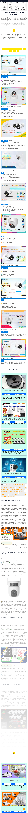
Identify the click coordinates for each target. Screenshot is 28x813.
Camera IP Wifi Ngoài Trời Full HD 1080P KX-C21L (12, 138)
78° (11, 49)
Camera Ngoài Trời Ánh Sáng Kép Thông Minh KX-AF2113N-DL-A (13, 486)
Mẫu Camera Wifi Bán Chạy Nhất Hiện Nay (14, 473)
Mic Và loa (4, 49)
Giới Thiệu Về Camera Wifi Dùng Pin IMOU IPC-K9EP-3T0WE (12, 492)
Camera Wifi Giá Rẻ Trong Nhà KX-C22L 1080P (11, 106)
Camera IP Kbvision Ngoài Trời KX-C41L (10, 201)
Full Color (18, 49)
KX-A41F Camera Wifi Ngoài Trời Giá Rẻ (9, 265)
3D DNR (11, 51)
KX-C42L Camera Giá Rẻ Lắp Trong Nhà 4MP (10, 329)
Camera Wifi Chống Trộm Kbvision (14, 45)
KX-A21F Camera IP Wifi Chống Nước (9, 74)
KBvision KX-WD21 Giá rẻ (6, 297)
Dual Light (8, 49)
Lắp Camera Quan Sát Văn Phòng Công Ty (14, 808)
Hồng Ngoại (14, 49)
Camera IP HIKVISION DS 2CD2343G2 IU (17, 489)
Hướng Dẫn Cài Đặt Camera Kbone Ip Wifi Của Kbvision (13, 495)
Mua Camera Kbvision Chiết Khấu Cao (9, 54)
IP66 (17, 51)
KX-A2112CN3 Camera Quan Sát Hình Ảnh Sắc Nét (15, 484)
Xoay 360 (24, 49)
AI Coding (14, 51)
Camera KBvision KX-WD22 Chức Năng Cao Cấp (11, 233)
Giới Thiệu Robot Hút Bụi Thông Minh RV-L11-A (14, 390)
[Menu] (1, 1)
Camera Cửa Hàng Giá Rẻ (14, 780)
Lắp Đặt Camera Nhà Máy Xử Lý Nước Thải (14, 418)
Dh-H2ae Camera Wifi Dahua (14, 494)
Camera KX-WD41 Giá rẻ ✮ (7, 358)
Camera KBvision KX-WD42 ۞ (7, 170)
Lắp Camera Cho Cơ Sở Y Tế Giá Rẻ (14, 446)
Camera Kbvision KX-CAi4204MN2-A (8, 487)
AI (21, 49)
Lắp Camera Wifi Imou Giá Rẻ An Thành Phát (9, 491)
